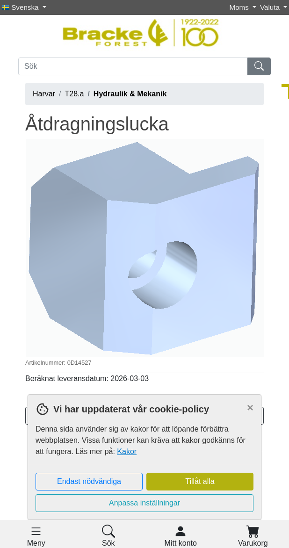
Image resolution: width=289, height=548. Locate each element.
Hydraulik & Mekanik (130, 94)
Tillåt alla (200, 481)
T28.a (74, 94)
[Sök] (133, 66)
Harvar (44, 94)
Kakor (127, 451)
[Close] (250, 408)
